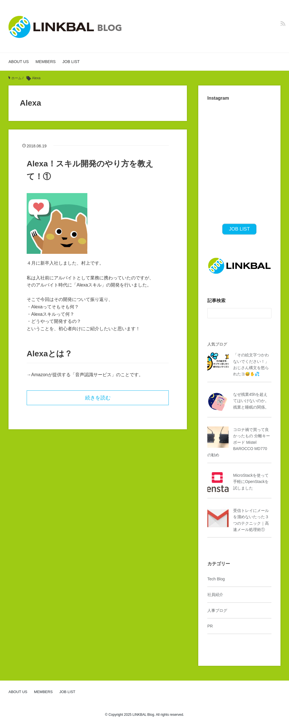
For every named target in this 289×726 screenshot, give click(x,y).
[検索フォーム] (234, 313)
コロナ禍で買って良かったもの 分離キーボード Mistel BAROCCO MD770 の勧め (238, 442)
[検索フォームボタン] (266, 313)
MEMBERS (45, 61)
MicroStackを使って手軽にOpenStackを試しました (251, 481)
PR (210, 626)
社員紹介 (215, 594)
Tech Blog (216, 579)
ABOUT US (19, 61)
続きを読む (98, 398)
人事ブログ (217, 610)
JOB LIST (71, 61)
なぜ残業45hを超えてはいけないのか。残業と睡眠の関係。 (251, 400)
